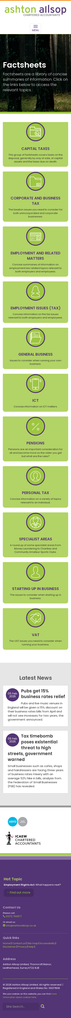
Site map (32, 943)
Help (31, 946)
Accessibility (47, 943)
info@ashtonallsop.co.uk (19, 925)
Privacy (22, 946)
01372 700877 (12, 916)
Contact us (18, 943)
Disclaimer (9, 946)
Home (6, 943)
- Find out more (18, 892)
